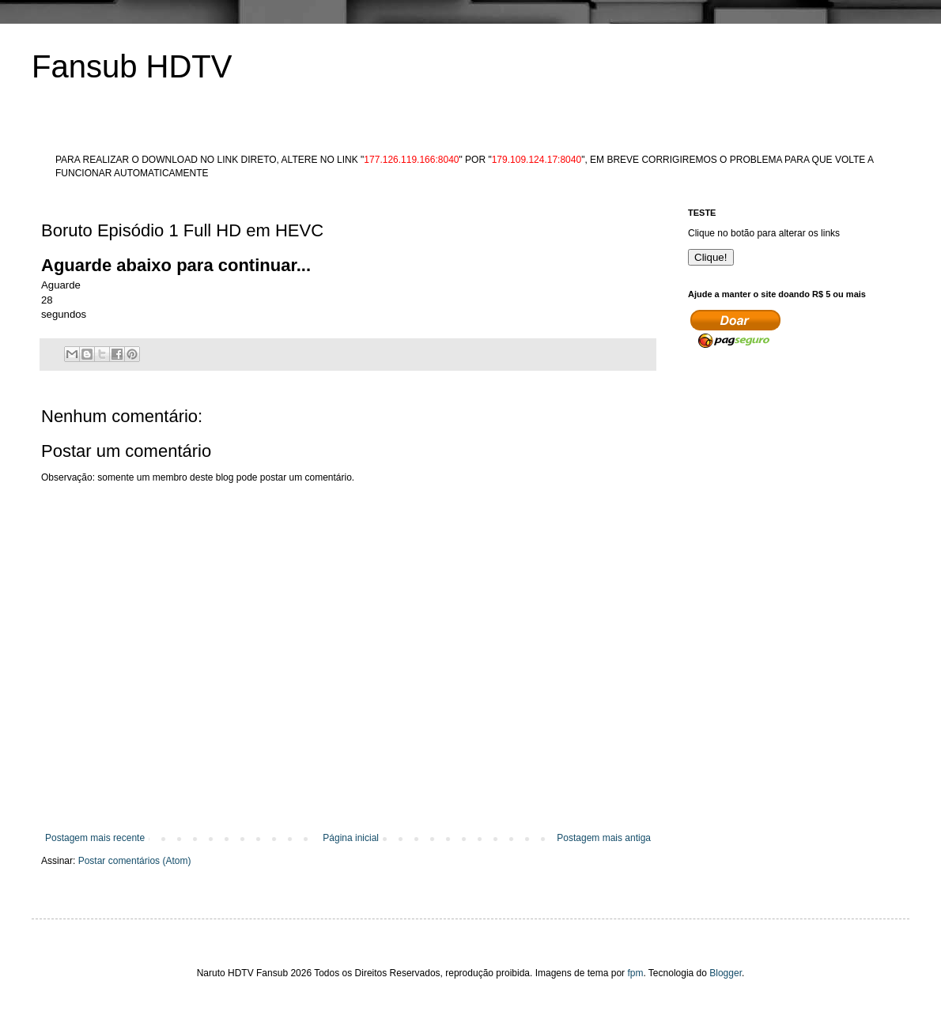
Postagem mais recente (95, 837)
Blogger (725, 973)
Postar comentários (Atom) (134, 860)
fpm (635, 973)
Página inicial (351, 837)
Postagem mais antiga (604, 837)
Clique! (710, 257)
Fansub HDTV (132, 66)
